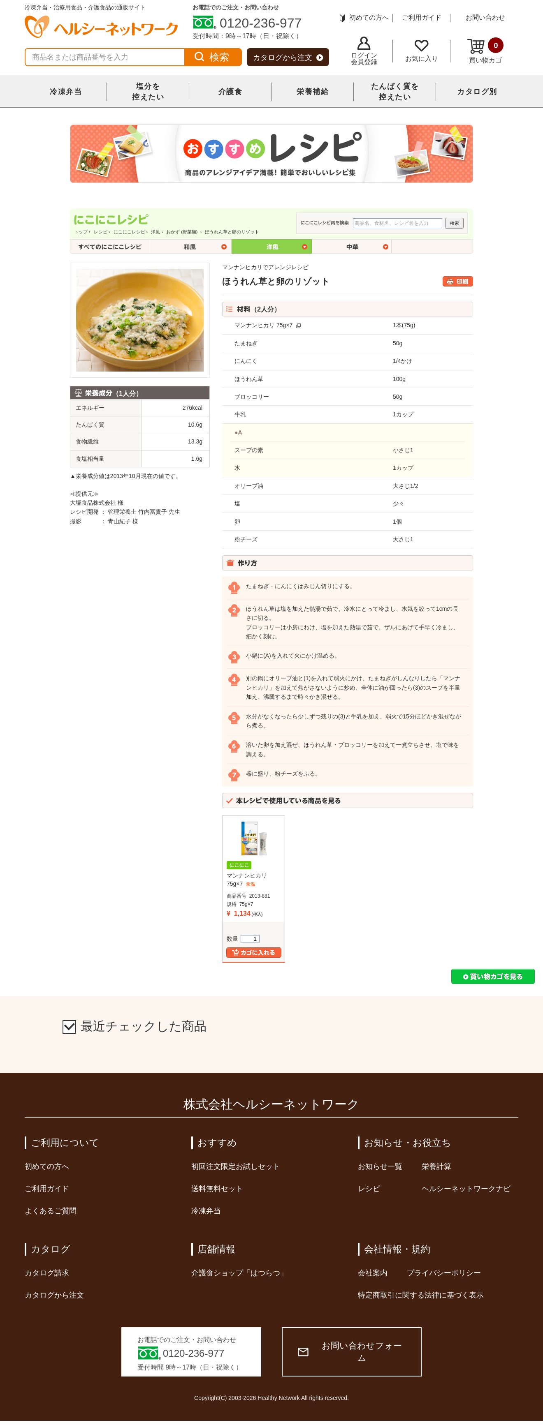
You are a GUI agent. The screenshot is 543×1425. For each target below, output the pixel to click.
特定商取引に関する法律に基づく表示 (421, 1295)
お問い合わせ (485, 17)
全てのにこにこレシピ (110, 246)
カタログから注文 (288, 57)
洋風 (155, 231)
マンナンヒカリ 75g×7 (263, 325)
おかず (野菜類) (182, 231)
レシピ (100, 231)
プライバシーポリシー (444, 1273)
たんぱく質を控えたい (395, 91)
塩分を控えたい (148, 91)
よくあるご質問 (51, 1211)
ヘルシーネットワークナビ (466, 1189)
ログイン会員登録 (364, 51)
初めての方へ (364, 17)
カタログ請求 (47, 1273)
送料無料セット (217, 1189)
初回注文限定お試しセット (235, 1166)
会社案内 (373, 1273)
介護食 (230, 92)
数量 (243, 938)
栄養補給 (313, 92)
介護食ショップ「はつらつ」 (239, 1273)
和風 (191, 246)
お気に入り (421, 51)
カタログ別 (477, 92)
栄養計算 (436, 1166)
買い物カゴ (485, 50)
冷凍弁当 (66, 92)
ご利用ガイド (421, 17)
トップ (81, 231)
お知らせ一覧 (380, 1166)
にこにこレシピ (129, 231)
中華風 (352, 246)
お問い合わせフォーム (350, 1352)
